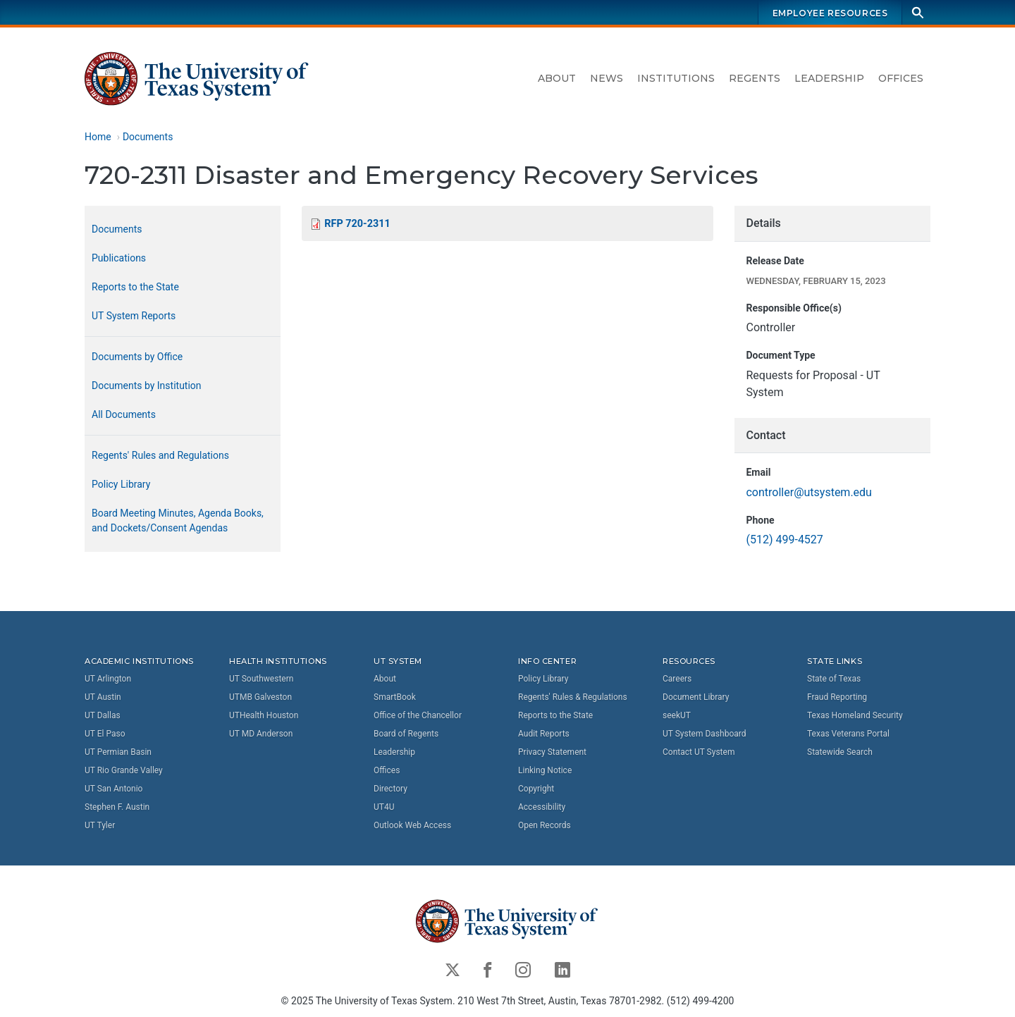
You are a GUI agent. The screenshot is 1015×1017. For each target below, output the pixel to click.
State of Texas (834, 678)
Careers (677, 678)
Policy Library (121, 484)
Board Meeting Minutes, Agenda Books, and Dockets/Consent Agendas (178, 520)
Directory (390, 788)
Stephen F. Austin (117, 806)
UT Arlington (108, 678)
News (606, 78)
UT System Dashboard (704, 733)
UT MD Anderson (261, 733)
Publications (119, 258)
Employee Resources (830, 13)
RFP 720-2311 (357, 224)
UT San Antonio (113, 788)
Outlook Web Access (412, 825)
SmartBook (395, 696)
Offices (900, 78)
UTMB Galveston (260, 696)
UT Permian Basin (118, 751)
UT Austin (103, 696)
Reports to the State (135, 286)
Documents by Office (137, 356)
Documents (148, 136)
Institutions (676, 78)
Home (98, 136)
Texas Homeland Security (855, 715)
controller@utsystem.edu (808, 492)
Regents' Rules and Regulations (160, 455)
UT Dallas (103, 715)
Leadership (829, 78)
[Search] (917, 12)
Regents (754, 78)
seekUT (677, 715)
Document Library (696, 696)
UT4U (384, 806)
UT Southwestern (261, 678)
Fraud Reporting (837, 696)
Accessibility (541, 806)
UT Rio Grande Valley (124, 770)
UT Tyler (100, 825)
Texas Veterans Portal (848, 733)
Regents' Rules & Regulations (572, 696)
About (557, 78)
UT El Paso (105, 733)
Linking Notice (545, 770)
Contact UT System (698, 751)
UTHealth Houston (263, 715)
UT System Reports (134, 315)
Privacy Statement (552, 751)
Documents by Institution (147, 385)
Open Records (544, 825)
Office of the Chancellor (418, 715)
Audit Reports (544, 733)
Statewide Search (840, 751)
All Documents (124, 414)
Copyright (536, 788)
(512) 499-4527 (784, 540)
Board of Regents (406, 733)
